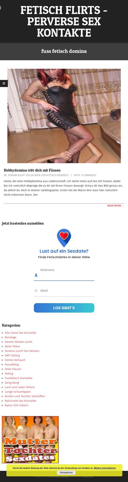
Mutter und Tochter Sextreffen (25, 396)
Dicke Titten (12, 346)
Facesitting (12, 364)
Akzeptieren (66, 472)
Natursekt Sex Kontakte (20, 400)
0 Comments (88, 175)
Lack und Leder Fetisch (20, 387)
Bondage (10, 337)
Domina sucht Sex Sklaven (24, 175)
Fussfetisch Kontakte (55, 175)
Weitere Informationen (105, 468)
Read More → (115, 205)
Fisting (9, 373)
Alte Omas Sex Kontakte (20, 332)
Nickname (47, 270)
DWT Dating (12, 355)
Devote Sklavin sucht (18, 342)
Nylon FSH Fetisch (16, 405)
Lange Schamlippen (18, 391)
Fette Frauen (13, 369)
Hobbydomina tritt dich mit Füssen (32, 170)
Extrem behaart (15, 360)
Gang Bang (12, 382)
